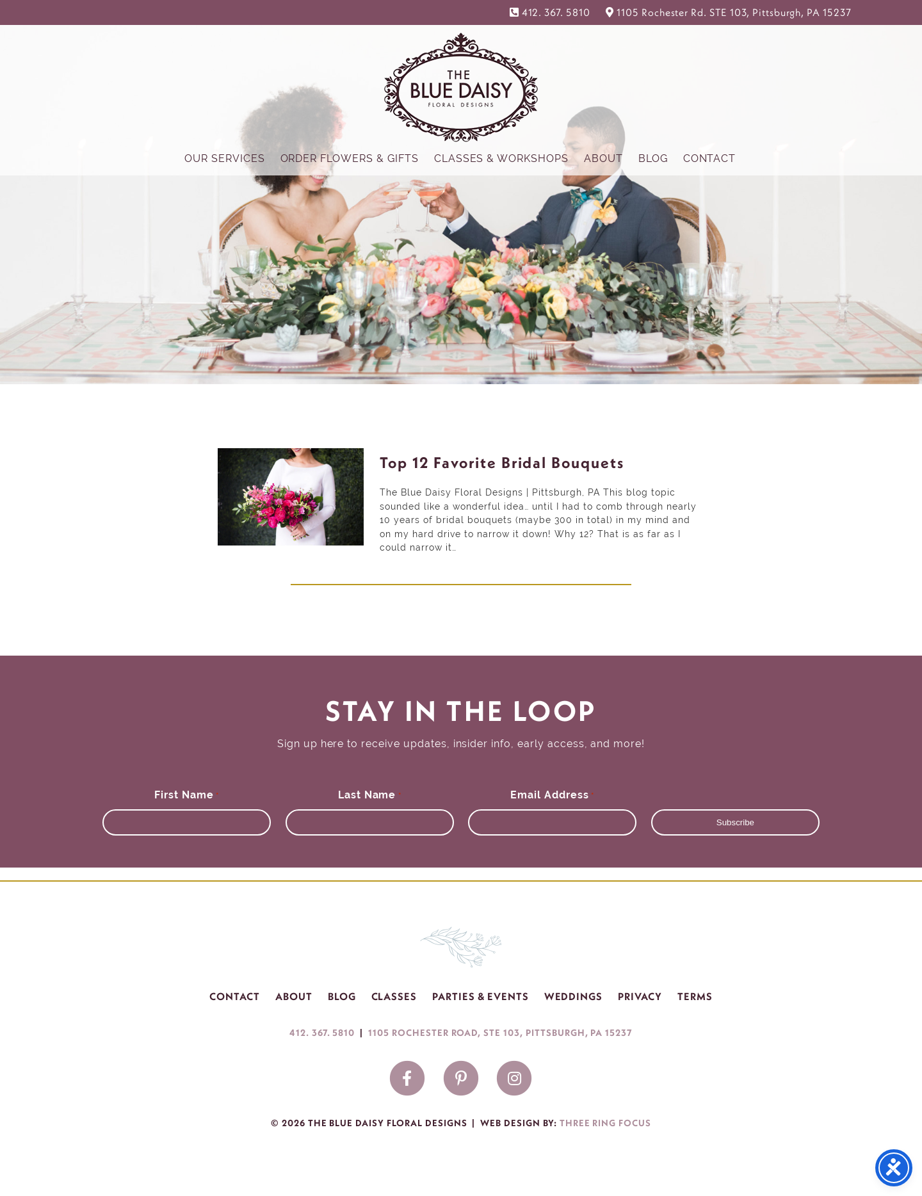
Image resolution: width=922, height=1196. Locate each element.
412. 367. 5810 (556, 12)
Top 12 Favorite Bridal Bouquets (502, 462)
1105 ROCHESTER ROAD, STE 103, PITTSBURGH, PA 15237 (500, 1032)
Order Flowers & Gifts (349, 158)
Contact (709, 158)
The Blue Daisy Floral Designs (461, 86)
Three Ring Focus (605, 1123)
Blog (653, 158)
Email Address (552, 795)
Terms (695, 996)
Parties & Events (480, 996)
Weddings (573, 996)
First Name (186, 795)
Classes (394, 996)
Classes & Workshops (501, 158)
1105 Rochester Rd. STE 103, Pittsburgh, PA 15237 (734, 12)
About (603, 158)
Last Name (369, 795)
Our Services (224, 158)
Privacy (640, 996)
